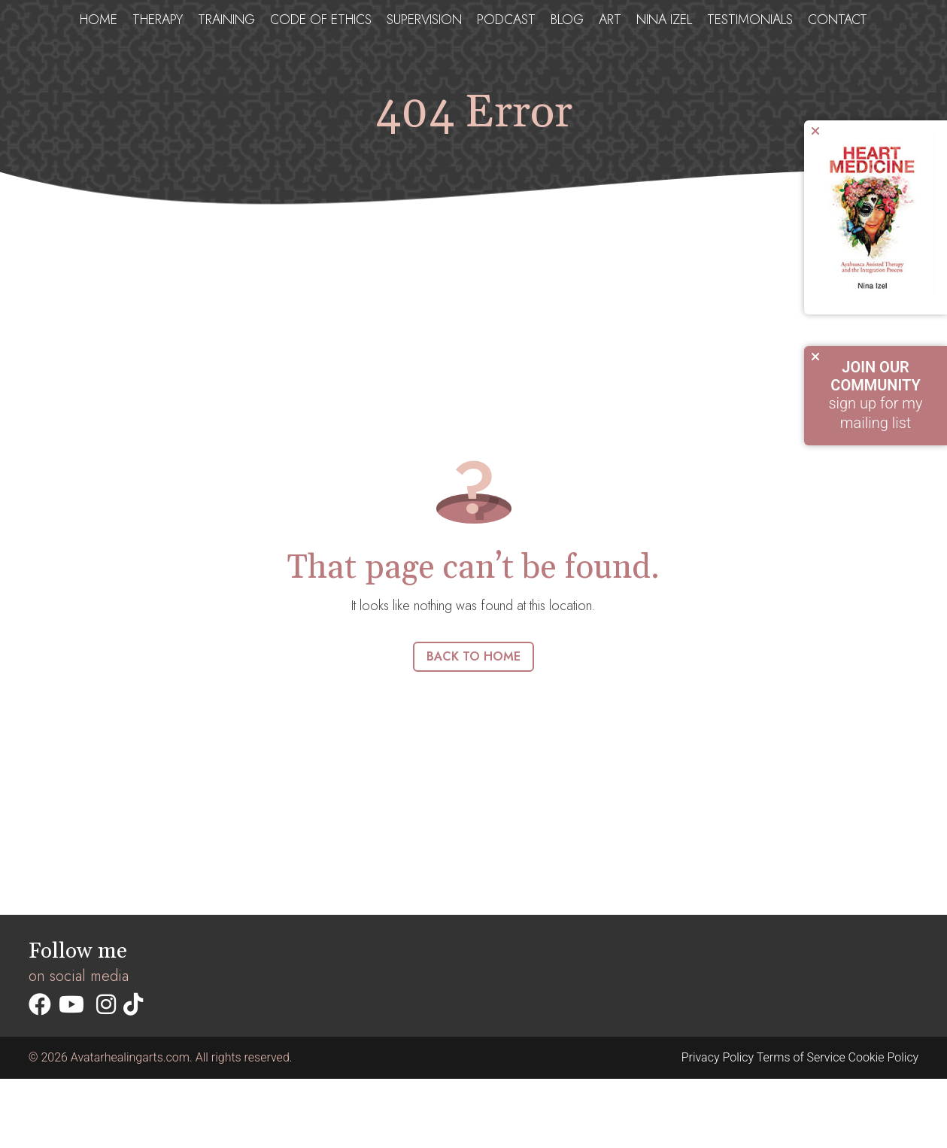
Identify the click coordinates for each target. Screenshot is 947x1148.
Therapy (157, 19)
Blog (567, 19)
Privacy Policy (717, 1057)
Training (226, 19)
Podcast (506, 19)
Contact (837, 19)
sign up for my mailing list (875, 395)
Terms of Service (801, 1057)
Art (610, 19)
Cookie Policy (883, 1057)
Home (98, 19)
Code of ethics (321, 19)
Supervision (424, 19)
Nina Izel (664, 19)
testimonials (750, 19)
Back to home (473, 656)
